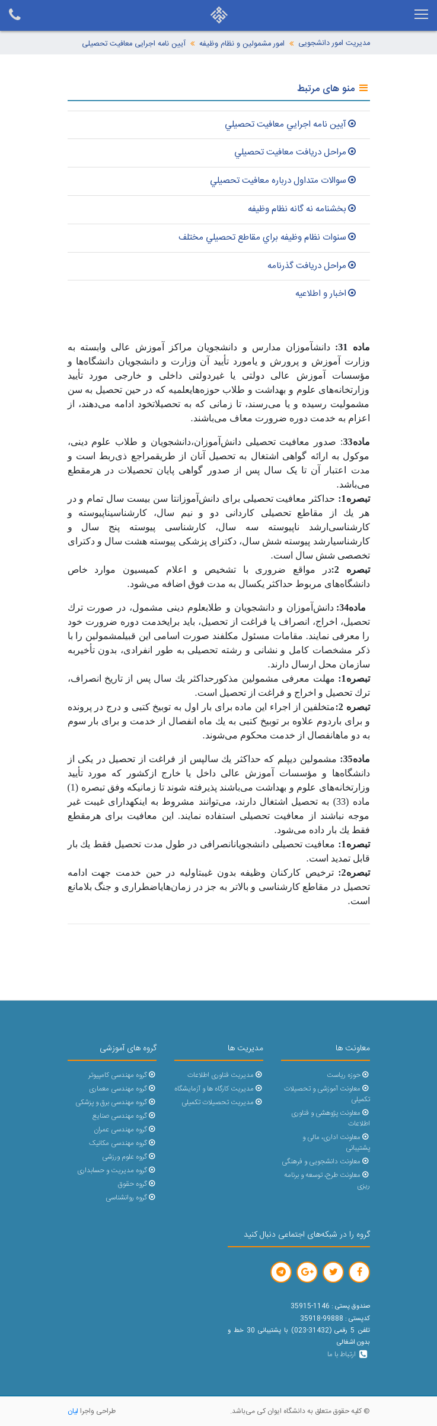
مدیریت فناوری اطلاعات (225, 1075)
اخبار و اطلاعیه (326, 293)
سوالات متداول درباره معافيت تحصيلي (284, 180)
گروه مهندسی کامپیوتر (122, 1075)
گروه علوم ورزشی (129, 1157)
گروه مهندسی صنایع (124, 1116)
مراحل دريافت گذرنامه (312, 266)
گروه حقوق (137, 1184)
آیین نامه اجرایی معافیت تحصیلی (134, 44)
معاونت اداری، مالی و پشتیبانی (335, 1143)
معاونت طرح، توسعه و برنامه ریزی (326, 1181)
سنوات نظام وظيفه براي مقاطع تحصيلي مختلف (268, 237)
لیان (73, 1411)
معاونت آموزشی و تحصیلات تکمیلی (326, 1094)
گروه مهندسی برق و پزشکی (115, 1102)
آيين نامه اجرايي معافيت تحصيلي (291, 124)
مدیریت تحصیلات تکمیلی (222, 1102)
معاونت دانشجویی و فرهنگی (325, 1161)
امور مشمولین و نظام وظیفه (242, 44)
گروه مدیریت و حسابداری (116, 1170)
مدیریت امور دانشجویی (334, 43)
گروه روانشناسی (131, 1198)
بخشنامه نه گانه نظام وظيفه (303, 209)
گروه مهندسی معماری (122, 1089)
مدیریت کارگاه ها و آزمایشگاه (218, 1089)
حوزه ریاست (348, 1075)
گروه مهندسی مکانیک (122, 1143)
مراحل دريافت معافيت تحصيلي (296, 152)
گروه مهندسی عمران (125, 1129)
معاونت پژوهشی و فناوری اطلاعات (330, 1119)
